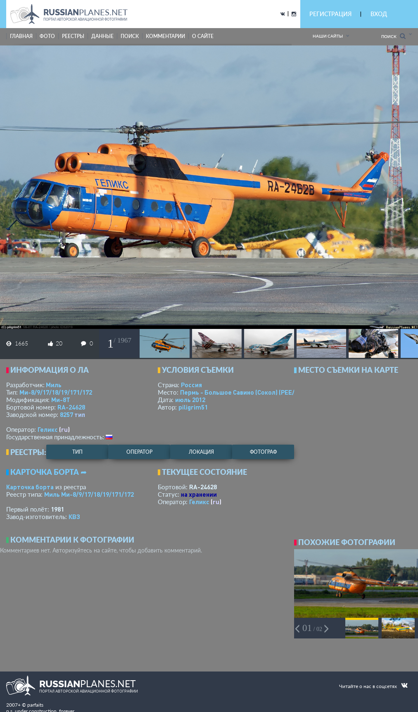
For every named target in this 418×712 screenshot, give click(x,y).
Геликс (48, 429)
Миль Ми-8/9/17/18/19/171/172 (89, 494)
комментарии (165, 36)
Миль (54, 384)
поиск (130, 36)
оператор (139, 452)
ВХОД (378, 13)
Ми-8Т (60, 399)
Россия (191, 384)
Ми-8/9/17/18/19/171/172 (55, 392)
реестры (73, 36)
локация (201, 452)
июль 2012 (190, 399)
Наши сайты (328, 35)
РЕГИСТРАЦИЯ (330, 13)
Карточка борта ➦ (48, 471)
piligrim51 (193, 407)
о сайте (203, 36)
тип (79, 414)
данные (102, 36)
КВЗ (74, 516)
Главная (21, 36)
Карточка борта (30, 487)
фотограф (263, 452)
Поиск (393, 36)
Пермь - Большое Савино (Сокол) (246, 392)
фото (47, 36)
